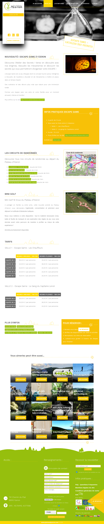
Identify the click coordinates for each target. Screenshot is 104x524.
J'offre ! (95, 3)
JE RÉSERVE (83, 329)
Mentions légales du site (85, 488)
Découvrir (21, 379)
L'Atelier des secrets (45, 333)
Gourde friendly (10, 326)
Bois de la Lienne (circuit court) (20, 179)
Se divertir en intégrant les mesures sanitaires (21, 333)
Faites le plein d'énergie (25, 326)
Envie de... (48, 3)
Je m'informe (59, 3)
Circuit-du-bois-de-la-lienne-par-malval (22, 182)
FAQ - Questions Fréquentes (86, 485)
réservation (57, 140)
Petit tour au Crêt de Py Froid (19, 176)
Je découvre (37, 3)
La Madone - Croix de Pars (18, 167)
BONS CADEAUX (13, 41)
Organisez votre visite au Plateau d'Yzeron (19, 330)
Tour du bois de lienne (16, 170)
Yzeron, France (13, 25)
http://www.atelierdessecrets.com (32, 100)
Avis (79, 495)
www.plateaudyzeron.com (49, 522)
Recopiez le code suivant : (56, 509)
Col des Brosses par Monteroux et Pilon (23, 173)
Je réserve (85, 3)
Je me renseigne (72, 3)
